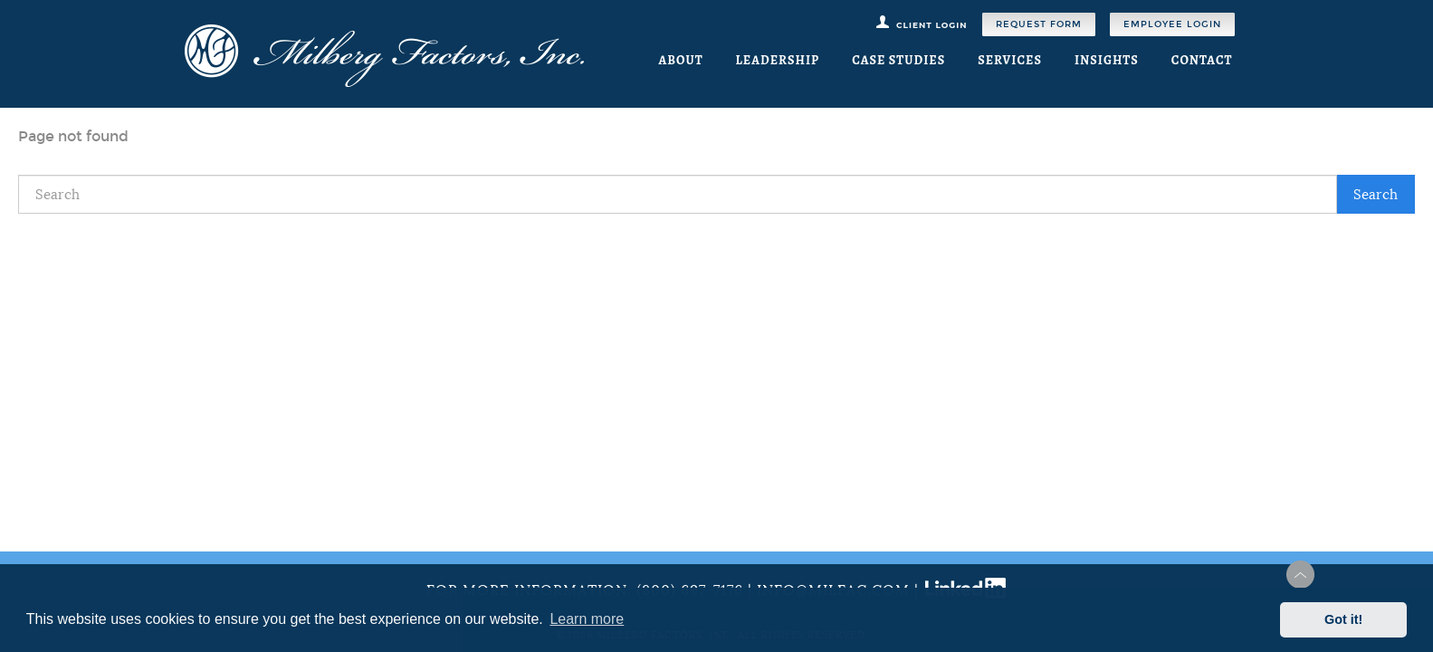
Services (1010, 60)
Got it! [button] (1343, 619)
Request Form (1039, 24)
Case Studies (898, 60)
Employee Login (1172, 24)
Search (1375, 194)
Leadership (778, 60)
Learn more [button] (586, 619)
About (680, 60)
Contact (1202, 60)
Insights (1107, 60)
